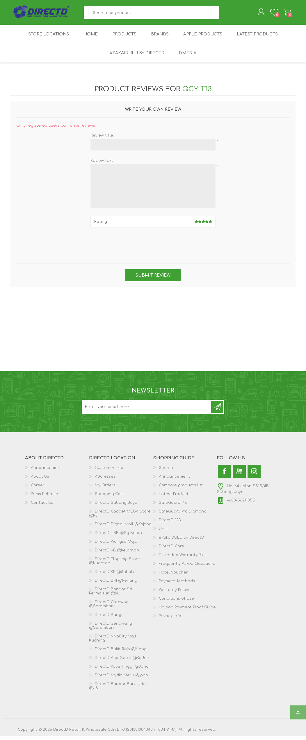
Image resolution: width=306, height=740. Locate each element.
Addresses (105, 480)
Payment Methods (177, 585)
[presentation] (153, 247)
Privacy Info (170, 620)
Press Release (44, 498)
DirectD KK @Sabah (114, 576)
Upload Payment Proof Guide (187, 611)
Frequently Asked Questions (187, 567)
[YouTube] (239, 475)
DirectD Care (171, 550)
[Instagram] (254, 475)
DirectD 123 (170, 524)
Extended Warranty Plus (183, 559)
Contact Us (42, 506)
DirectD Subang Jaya (116, 506)
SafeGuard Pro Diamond (183, 515)
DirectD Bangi (108, 619)
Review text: (102, 164)
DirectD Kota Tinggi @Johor (122, 670)
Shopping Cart (281, 14)
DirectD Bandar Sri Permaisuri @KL (110, 595)
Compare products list (181, 489)
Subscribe (217, 410)
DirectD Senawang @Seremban (110, 629)
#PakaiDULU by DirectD (181, 541)
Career (38, 489)
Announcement (46, 472)
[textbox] (151, 14)
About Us (40, 480)
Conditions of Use (176, 602)
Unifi (163, 533)
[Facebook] (224, 475)
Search (225, 14)
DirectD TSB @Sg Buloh (118, 537)
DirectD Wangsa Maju (116, 545)
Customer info (109, 472)
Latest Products (175, 498)
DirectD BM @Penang (116, 584)
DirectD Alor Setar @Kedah (122, 662)
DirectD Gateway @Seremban (108, 608)
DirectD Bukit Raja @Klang (121, 653)
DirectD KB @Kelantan (117, 554)
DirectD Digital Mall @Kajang (123, 528)
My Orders (105, 489)
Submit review (153, 279)
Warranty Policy (174, 594)
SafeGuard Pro (173, 506)
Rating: (101, 225)
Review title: (102, 139)
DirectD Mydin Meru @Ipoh (121, 679)
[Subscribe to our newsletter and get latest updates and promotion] (147, 410)
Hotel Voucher (173, 576)
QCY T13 (197, 93)
